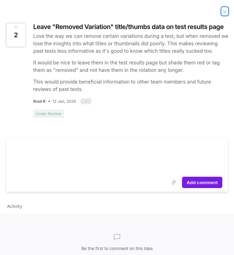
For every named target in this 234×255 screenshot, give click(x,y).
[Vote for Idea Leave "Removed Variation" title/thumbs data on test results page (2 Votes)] (16, 35)
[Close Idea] (224, 11)
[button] (86, 101)
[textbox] (117, 156)
